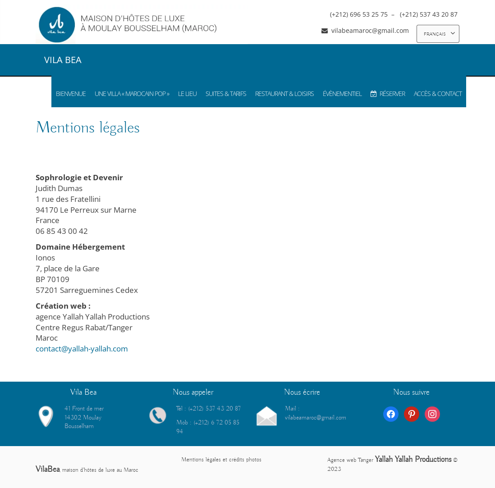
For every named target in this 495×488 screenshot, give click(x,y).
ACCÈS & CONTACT (438, 93)
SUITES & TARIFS (226, 93)
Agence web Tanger (350, 460)
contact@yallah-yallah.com (82, 348)
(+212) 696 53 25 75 (360, 14)
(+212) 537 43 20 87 (429, 14)
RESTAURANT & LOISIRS (284, 93)
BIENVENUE (71, 93)
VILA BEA (63, 60)
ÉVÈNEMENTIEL (342, 93)
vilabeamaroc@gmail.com (370, 30)
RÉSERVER (388, 93)
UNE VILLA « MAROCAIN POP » (132, 93)
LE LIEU (187, 93)
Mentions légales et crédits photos (221, 460)
